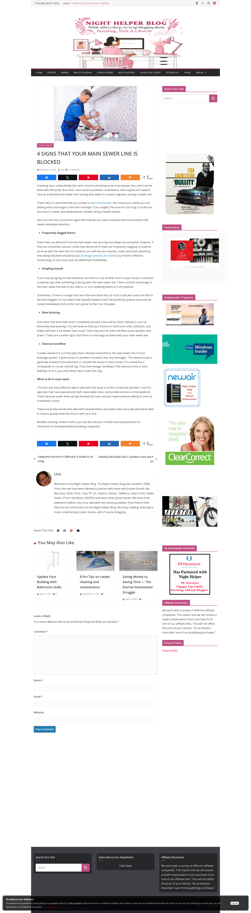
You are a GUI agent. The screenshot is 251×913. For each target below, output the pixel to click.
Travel (187, 72)
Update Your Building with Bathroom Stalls (49, 581)
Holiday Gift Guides (150, 72)
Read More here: (50, 907)
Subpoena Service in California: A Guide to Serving (63, 459)
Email (38, 696)
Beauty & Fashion (83, 72)
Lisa (62, 169)
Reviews (65, 72)
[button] (205, 73)
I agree (234, 903)
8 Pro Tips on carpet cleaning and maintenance (95, 581)
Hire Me (199, 72)
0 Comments (72, 169)
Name (38, 680)
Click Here (125, 866)
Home (39, 72)
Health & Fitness (126, 72)
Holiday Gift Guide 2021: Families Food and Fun (127, 459)
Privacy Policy (170, 650)
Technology (172, 72)
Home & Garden (105, 72)
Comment (41, 631)
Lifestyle (51, 72)
